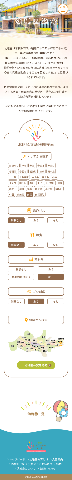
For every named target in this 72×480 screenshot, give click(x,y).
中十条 (35, 177)
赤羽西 (12, 171)
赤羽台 (51, 165)
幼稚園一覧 (17, 464)
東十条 (45, 177)
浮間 (24, 165)
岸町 (32, 182)
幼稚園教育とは (38, 459)
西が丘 (51, 171)
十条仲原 (24, 177)
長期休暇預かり (21, 277)
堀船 (29, 188)
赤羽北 (40, 165)
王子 (39, 182)
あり (36, 220)
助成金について (26, 468)
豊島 (60, 182)
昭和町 (58, 188)
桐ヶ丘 (22, 182)
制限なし (13, 165)
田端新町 (39, 194)
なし (55, 220)
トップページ (17, 459)
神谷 (54, 177)
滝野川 (12, 188)
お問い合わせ (48, 468)
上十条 (12, 177)
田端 (29, 194)
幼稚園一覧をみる (38, 365)
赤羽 (32, 165)
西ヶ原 (38, 188)
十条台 (12, 182)
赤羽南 (22, 171)
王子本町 (50, 182)
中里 (11, 194)
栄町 (21, 188)
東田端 (20, 194)
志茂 (42, 171)
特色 (59, 464)
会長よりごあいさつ (40, 464)
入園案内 (57, 459)
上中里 (48, 188)
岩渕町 (33, 171)
